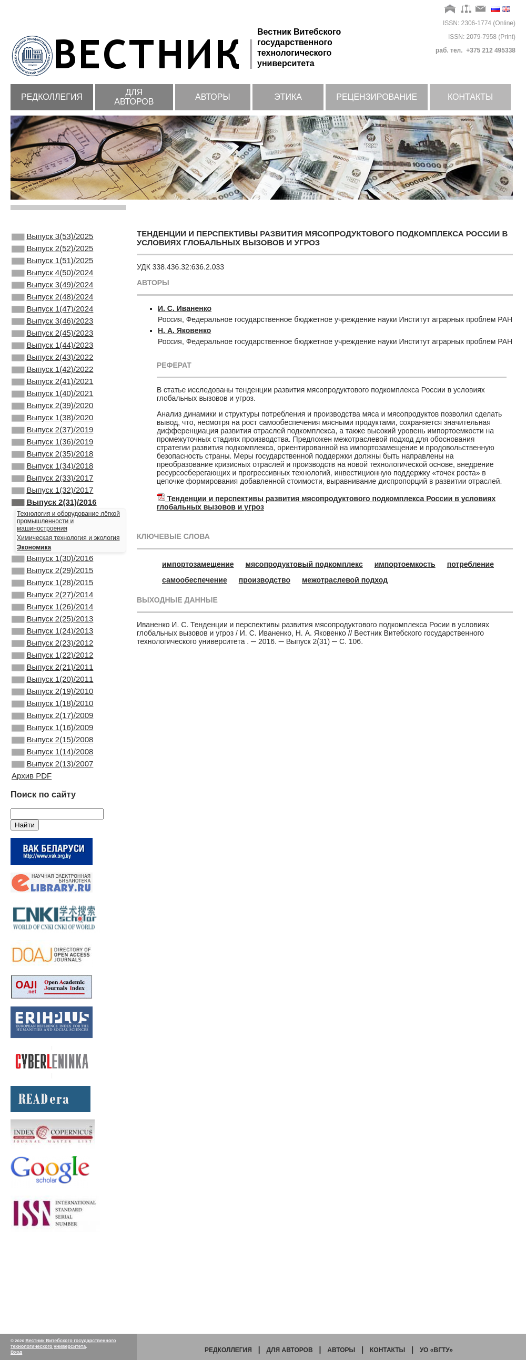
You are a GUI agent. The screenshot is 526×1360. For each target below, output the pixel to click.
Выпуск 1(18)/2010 (52, 778)
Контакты (470, 96)
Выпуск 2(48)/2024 (52, 308)
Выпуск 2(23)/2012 (52, 707)
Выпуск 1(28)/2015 (52, 636)
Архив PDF (32, 861)
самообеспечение (194, 580)
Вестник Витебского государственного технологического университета (63, 1343)
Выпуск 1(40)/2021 (52, 422)
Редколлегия (52, 96)
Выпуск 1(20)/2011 (52, 749)
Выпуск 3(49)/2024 (52, 294)
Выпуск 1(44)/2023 (52, 365)
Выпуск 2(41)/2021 (52, 407)
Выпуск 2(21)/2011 (52, 735)
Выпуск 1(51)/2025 (52, 266)
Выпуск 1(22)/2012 (52, 721)
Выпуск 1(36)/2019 (52, 478)
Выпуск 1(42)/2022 (52, 393)
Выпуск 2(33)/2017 (52, 521)
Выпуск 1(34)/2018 (52, 507)
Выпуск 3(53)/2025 (52, 237)
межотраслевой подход (345, 580)
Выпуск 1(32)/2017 (52, 535)
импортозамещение (198, 564)
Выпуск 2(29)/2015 (52, 622)
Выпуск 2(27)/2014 (52, 650)
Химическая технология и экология (68, 586)
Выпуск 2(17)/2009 (52, 792)
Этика (288, 96)
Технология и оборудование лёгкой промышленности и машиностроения (68, 569)
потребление (470, 564)
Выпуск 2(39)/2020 (52, 436)
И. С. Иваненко (184, 308)
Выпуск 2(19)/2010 (52, 764)
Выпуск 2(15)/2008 (52, 820)
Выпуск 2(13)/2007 (52, 849)
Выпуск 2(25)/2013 (52, 679)
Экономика (34, 595)
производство (264, 580)
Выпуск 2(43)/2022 (52, 379)
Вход (16, 1352)
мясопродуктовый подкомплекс (304, 564)
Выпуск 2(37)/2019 (52, 464)
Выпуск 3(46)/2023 (52, 337)
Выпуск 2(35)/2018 (52, 493)
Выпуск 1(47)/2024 (52, 322)
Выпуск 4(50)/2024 (52, 280)
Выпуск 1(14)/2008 (52, 835)
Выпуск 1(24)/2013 (52, 693)
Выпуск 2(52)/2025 (52, 251)
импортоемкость (405, 564)
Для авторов (134, 97)
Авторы (212, 96)
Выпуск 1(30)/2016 (52, 608)
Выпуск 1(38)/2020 (52, 450)
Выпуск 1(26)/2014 (52, 664)
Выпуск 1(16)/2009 (52, 806)
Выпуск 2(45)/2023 (52, 351)
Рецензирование (376, 96)
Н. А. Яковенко (184, 330)
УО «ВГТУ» (436, 1350)
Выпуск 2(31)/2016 (54, 549)
